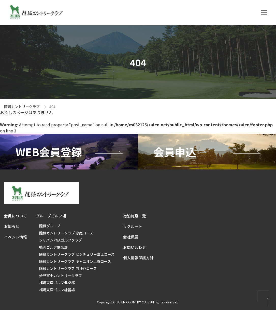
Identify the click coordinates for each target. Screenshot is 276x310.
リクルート (132, 226)
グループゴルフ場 (51, 215)
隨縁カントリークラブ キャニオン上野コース (75, 261)
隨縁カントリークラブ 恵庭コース (66, 232)
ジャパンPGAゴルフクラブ (60, 240)
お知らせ (11, 226)
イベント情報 (15, 236)
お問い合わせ (134, 247)
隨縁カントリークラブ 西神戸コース (68, 268)
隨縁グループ (49, 225)
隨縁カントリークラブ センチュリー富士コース (76, 254)
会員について (15, 215)
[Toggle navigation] (264, 13)
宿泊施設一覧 (134, 215)
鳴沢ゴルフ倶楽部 (53, 247)
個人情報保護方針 (138, 257)
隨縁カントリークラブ (22, 106)
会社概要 (130, 236)
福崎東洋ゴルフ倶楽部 (57, 282)
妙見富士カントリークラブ (60, 275)
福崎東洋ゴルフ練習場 (57, 289)
